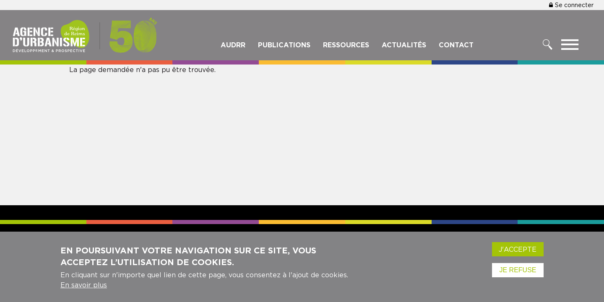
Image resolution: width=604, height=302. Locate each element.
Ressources (346, 45)
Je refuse (517, 274)
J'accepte (517, 254)
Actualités (404, 45)
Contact (456, 45)
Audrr (233, 45)
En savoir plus (83, 289)
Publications (284, 45)
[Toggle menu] (570, 46)
